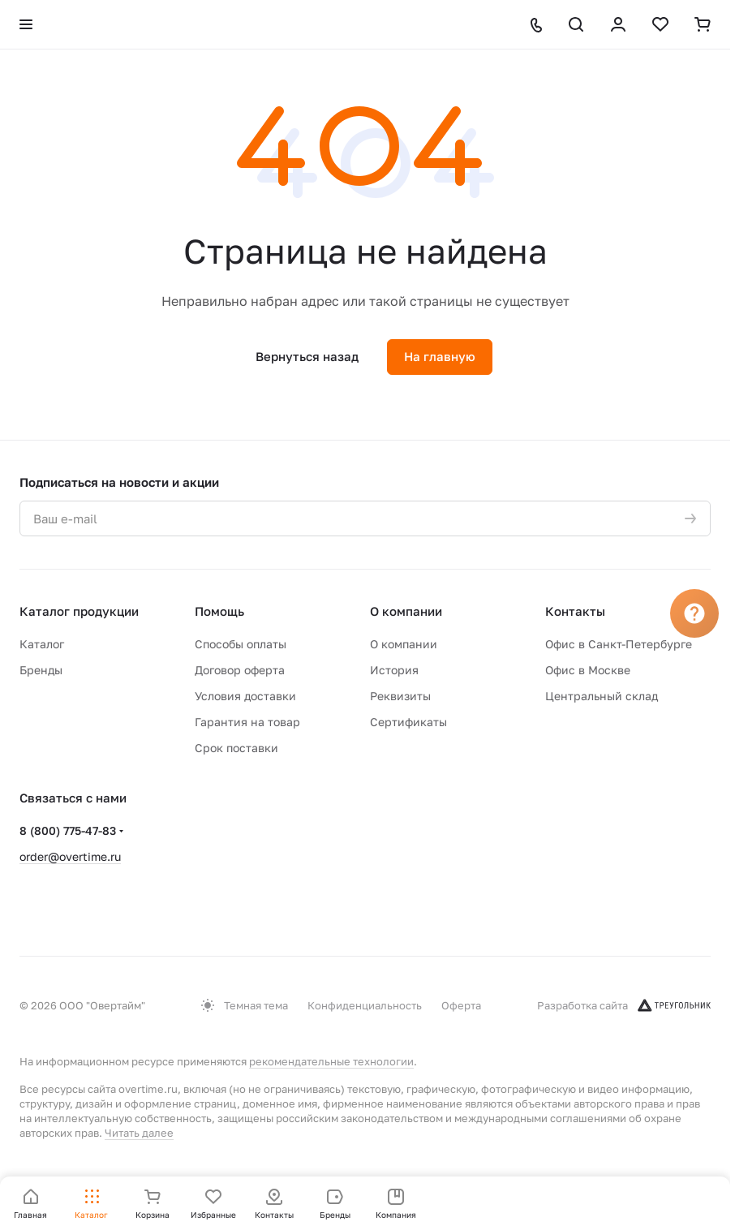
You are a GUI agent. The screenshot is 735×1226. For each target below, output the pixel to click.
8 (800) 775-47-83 (67, 830)
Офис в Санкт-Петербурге (618, 644)
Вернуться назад (307, 356)
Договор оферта (240, 670)
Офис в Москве (587, 670)
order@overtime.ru (70, 856)
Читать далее (139, 1132)
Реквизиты (400, 696)
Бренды (40, 670)
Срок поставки (236, 748)
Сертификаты (408, 722)
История (394, 670)
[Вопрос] (694, 613)
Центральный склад (601, 696)
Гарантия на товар (247, 722)
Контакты (575, 611)
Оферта (461, 1005)
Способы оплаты (240, 644)
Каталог (41, 644)
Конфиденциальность (364, 1005)
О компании (406, 611)
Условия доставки (245, 696)
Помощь (219, 611)
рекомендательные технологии (331, 1061)
